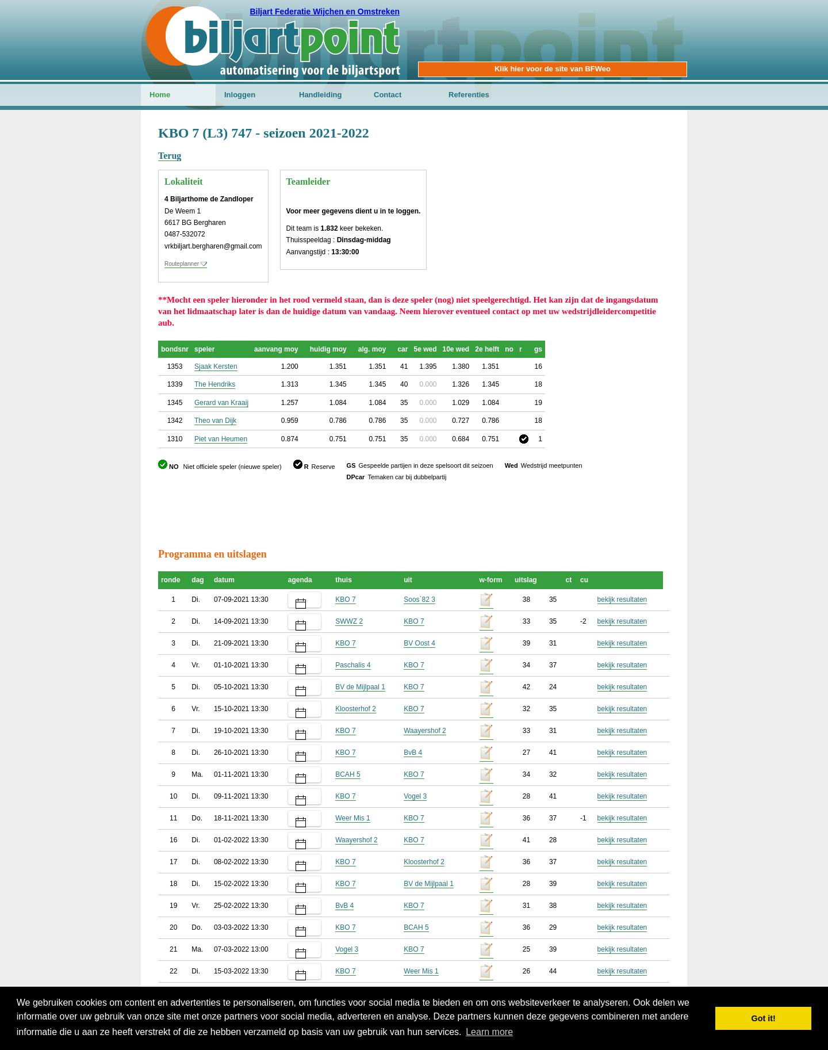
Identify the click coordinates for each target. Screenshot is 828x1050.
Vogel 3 (415, 796)
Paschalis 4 (352, 665)
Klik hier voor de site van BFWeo (552, 68)
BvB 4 (413, 753)
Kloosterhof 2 (355, 709)
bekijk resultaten (622, 599)
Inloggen (239, 94)
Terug (169, 156)
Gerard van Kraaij (221, 403)
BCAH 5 (347, 774)
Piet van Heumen (220, 439)
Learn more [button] (489, 1032)
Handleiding (320, 94)
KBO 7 (345, 599)
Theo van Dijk (215, 421)
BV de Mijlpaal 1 (360, 687)
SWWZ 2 (349, 621)
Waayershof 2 (425, 731)
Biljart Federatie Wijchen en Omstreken (325, 11)
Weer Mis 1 (352, 818)
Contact (387, 94)
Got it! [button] (764, 1018)
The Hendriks (214, 384)
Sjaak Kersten (215, 366)
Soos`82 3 (419, 599)
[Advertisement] (601, 181)
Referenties (468, 94)
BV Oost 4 (419, 643)
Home (160, 94)
